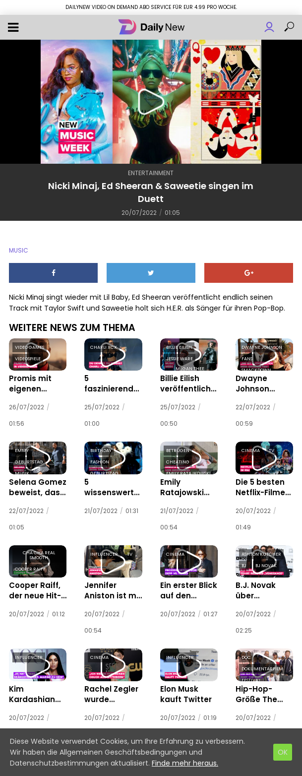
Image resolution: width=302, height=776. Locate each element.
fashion (99, 460)
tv (271, 449)
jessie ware (179, 359)
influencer (104, 550)
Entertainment (151, 173)
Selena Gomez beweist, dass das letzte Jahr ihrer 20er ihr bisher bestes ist (36, 484)
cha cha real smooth (39, 551)
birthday (101, 449)
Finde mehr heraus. (185, 763)
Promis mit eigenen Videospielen (31, 382)
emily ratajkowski (188, 471)
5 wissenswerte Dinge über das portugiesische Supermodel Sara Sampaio (110, 484)
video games (29, 347)
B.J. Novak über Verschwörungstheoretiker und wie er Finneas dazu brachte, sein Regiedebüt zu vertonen (264, 585)
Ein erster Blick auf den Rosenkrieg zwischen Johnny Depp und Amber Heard (184, 585)
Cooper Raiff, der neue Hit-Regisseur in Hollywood (32, 585)
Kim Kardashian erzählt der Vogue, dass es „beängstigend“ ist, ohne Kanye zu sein (37, 687)
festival (251, 674)
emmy (22, 449)
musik (22, 471)
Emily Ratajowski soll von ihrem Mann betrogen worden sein (188, 484)
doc (246, 651)
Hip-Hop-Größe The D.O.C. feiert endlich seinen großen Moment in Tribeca (264, 687)
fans (247, 359)
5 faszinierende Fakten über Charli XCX (111, 382)
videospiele (28, 359)
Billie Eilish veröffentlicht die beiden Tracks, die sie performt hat (184, 382)
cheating (177, 460)
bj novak (266, 562)
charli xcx (103, 347)
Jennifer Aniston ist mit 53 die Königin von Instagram (112, 585)
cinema (251, 449)
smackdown (256, 370)
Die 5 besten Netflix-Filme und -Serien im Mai (261, 484)
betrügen (177, 449)
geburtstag (29, 460)
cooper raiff (30, 565)
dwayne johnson (262, 347)
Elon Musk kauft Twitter (187, 687)
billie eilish (179, 347)
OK (283, 752)
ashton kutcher (261, 550)
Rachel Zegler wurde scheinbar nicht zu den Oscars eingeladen (111, 687)
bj (244, 562)
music (18, 250)
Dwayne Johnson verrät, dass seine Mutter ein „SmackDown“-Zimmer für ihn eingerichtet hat (264, 382)
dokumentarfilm (262, 663)
